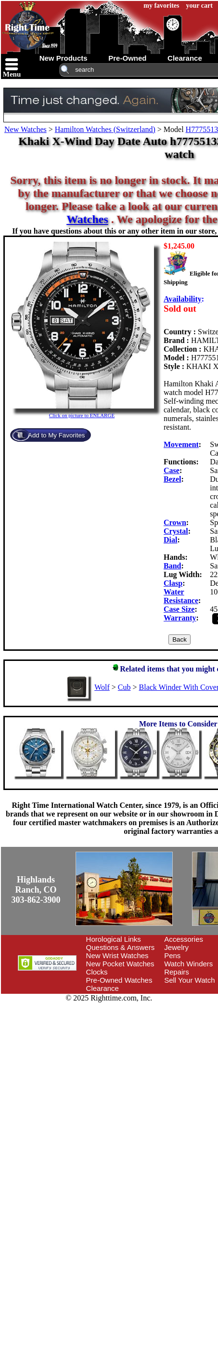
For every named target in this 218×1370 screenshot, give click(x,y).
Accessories (183, 939)
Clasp (173, 583)
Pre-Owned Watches (119, 980)
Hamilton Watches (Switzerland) (105, 129)
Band (172, 566)
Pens (172, 955)
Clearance (102, 988)
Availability (183, 299)
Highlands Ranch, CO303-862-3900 (36, 890)
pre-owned (127, 58)
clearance (184, 58)
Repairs (176, 972)
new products (63, 58)
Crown (175, 522)
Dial (170, 540)
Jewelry (176, 947)
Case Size (179, 609)
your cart (199, 5)
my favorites (161, 5)
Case (172, 470)
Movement (181, 444)
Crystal (176, 531)
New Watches (25, 129)
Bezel (172, 479)
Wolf (102, 687)
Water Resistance (181, 596)
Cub (124, 687)
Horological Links (113, 939)
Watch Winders (188, 964)
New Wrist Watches (117, 955)
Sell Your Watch (189, 980)
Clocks (97, 972)
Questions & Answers (120, 947)
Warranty (180, 618)
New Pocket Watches (120, 964)
